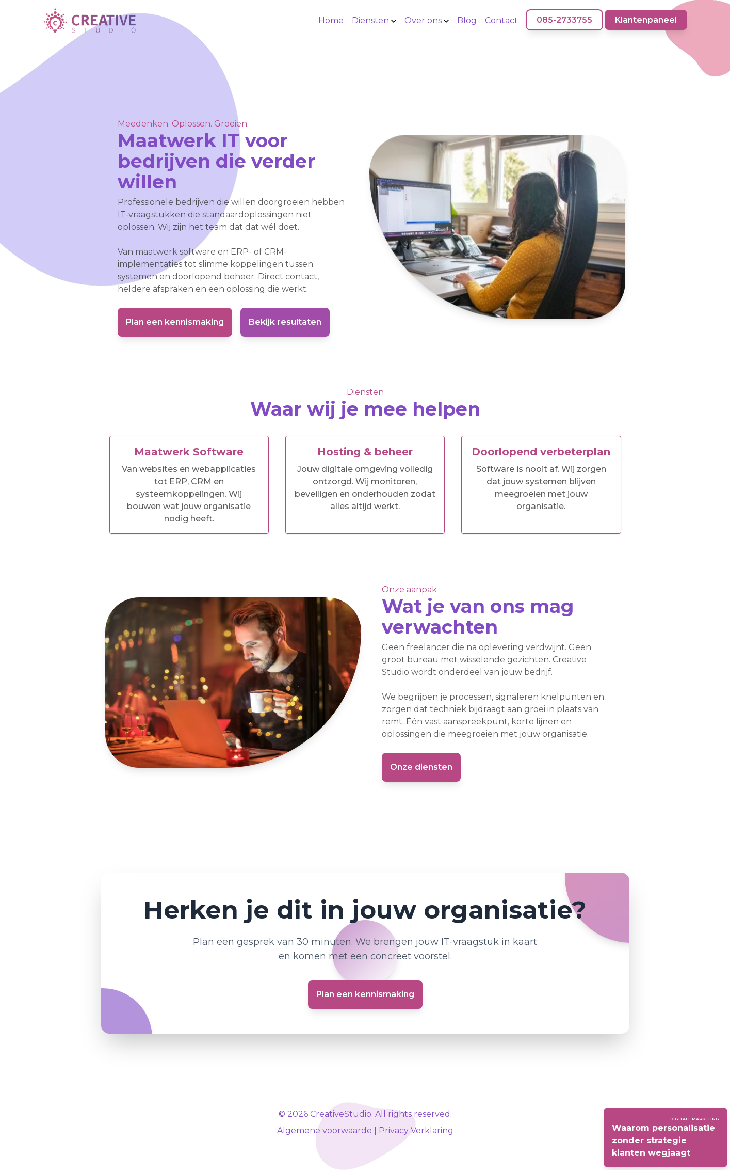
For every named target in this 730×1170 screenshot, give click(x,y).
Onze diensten (421, 767)
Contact (501, 20)
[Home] (89, 20)
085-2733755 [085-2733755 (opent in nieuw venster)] (564, 20)
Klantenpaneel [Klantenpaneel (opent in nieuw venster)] (646, 20)
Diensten (374, 20)
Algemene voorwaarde (324, 1130)
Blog (467, 20)
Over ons (426, 20)
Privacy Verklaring (416, 1130)
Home (331, 20)
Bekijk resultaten (285, 322)
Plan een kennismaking (175, 322)
